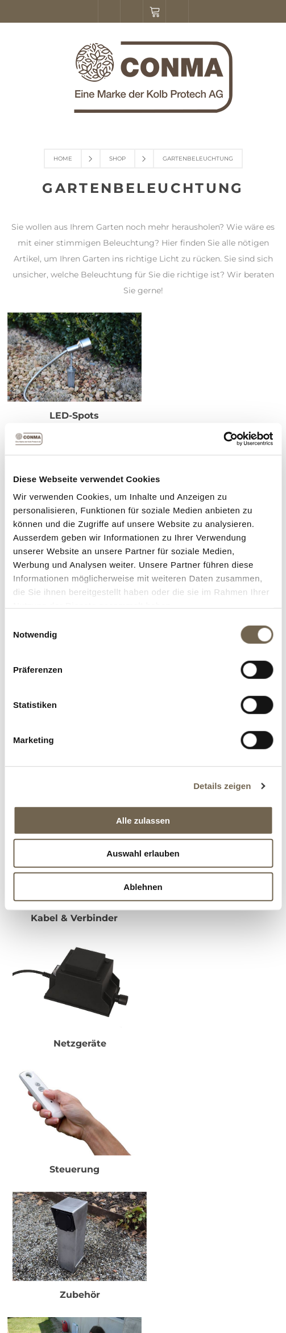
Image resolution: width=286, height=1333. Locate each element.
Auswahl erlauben (142, 853)
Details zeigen (222, 786)
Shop (117, 158)
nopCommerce (164, 1292)
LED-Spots (73, 415)
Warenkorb (154, 11)
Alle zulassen (143, 820)
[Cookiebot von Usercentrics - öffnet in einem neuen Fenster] (223, 439)
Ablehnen (142, 886)
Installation (74, 914)
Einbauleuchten (212, 415)
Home (62, 158)
